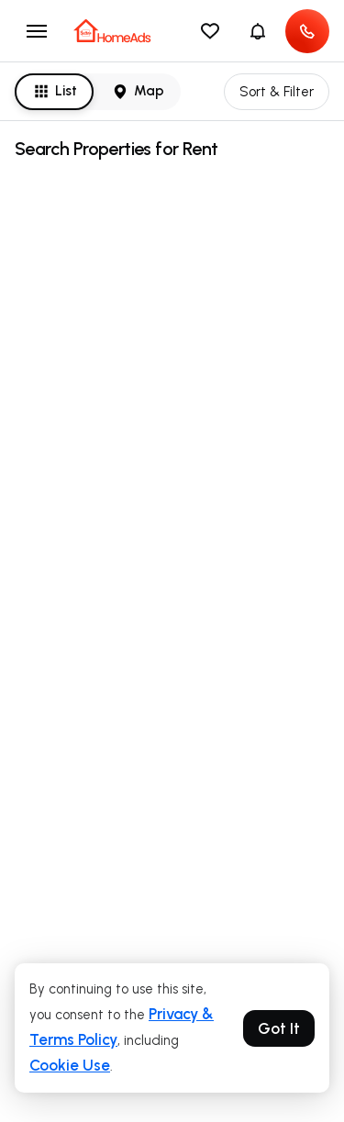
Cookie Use (69, 1065)
